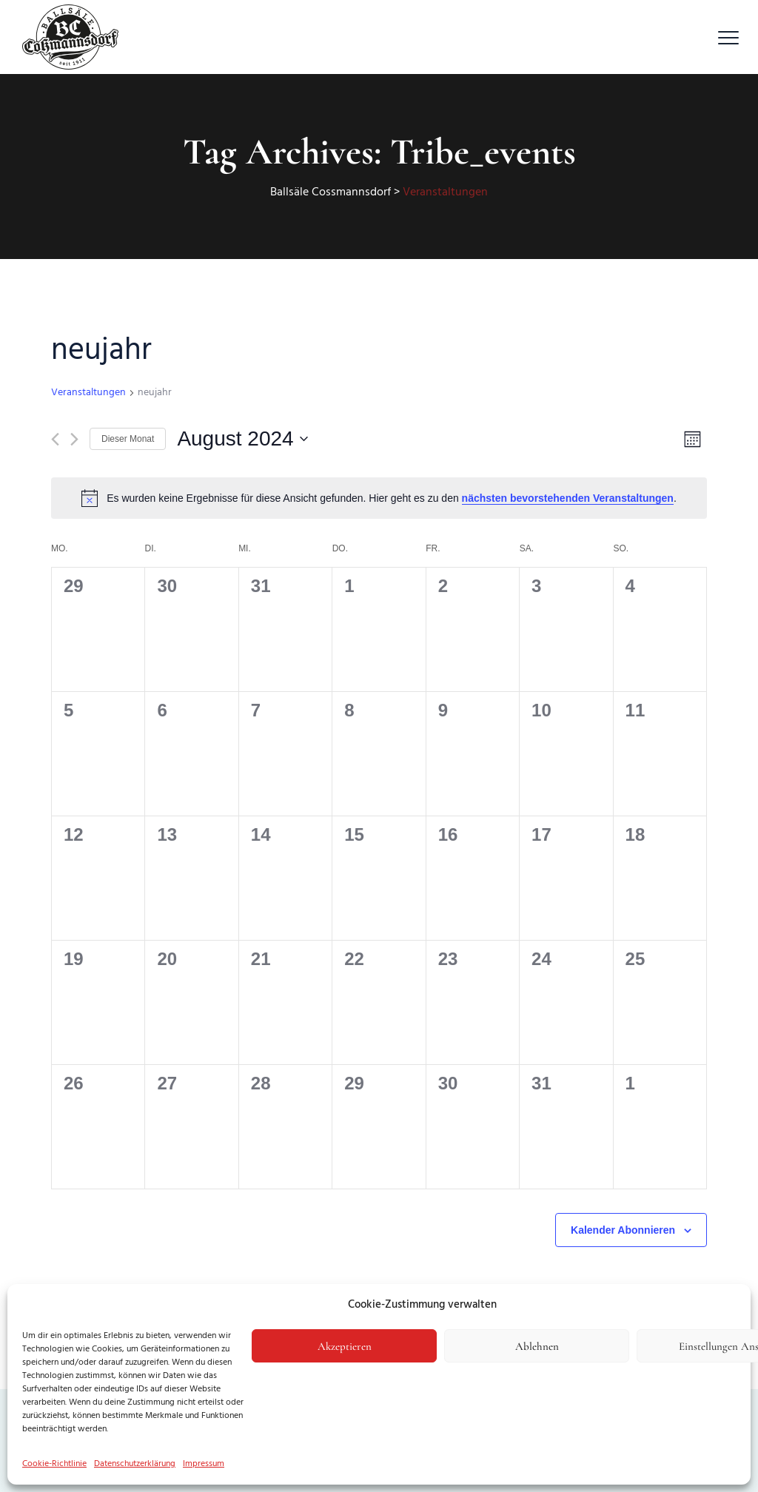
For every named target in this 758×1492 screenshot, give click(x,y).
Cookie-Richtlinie (54, 1463)
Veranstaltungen (88, 393)
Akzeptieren (345, 1346)
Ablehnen (537, 1346)
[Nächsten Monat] (74, 439)
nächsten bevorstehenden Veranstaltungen (568, 498)
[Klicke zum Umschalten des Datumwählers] (242, 439)
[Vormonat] (55, 439)
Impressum (203, 1463)
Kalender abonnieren (623, 1230)
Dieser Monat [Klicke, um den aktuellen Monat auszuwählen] (127, 439)
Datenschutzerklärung (134, 1463)
